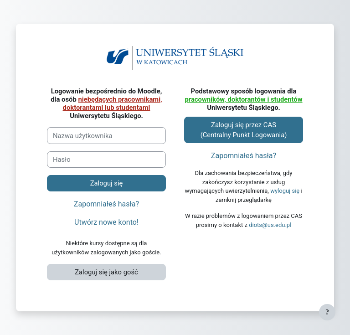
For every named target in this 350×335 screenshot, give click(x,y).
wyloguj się (284, 190)
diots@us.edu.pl (270, 225)
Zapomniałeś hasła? (106, 204)
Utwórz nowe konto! (106, 222)
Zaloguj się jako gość (106, 272)
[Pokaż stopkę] (327, 312)
